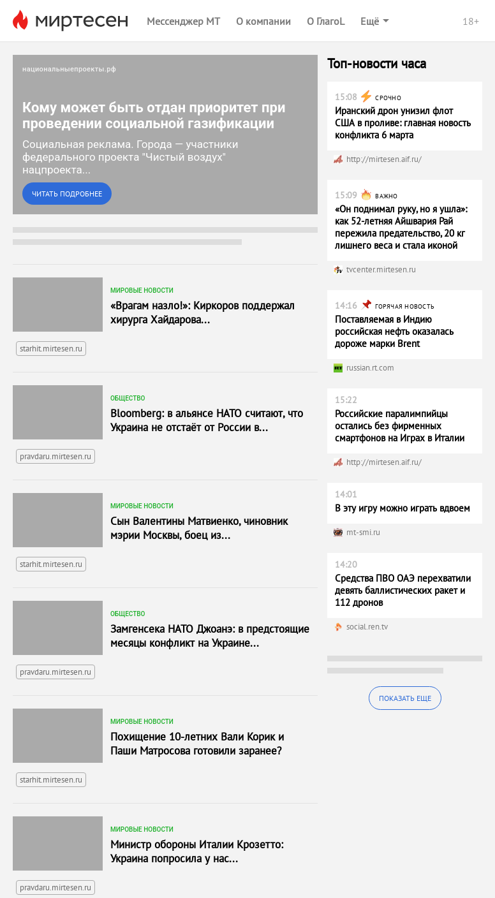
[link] (165, 134)
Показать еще (405, 698)
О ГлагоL (325, 21)
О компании (263, 21)
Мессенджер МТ (183, 21)
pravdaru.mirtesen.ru (55, 413)
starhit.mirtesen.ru (51, 305)
